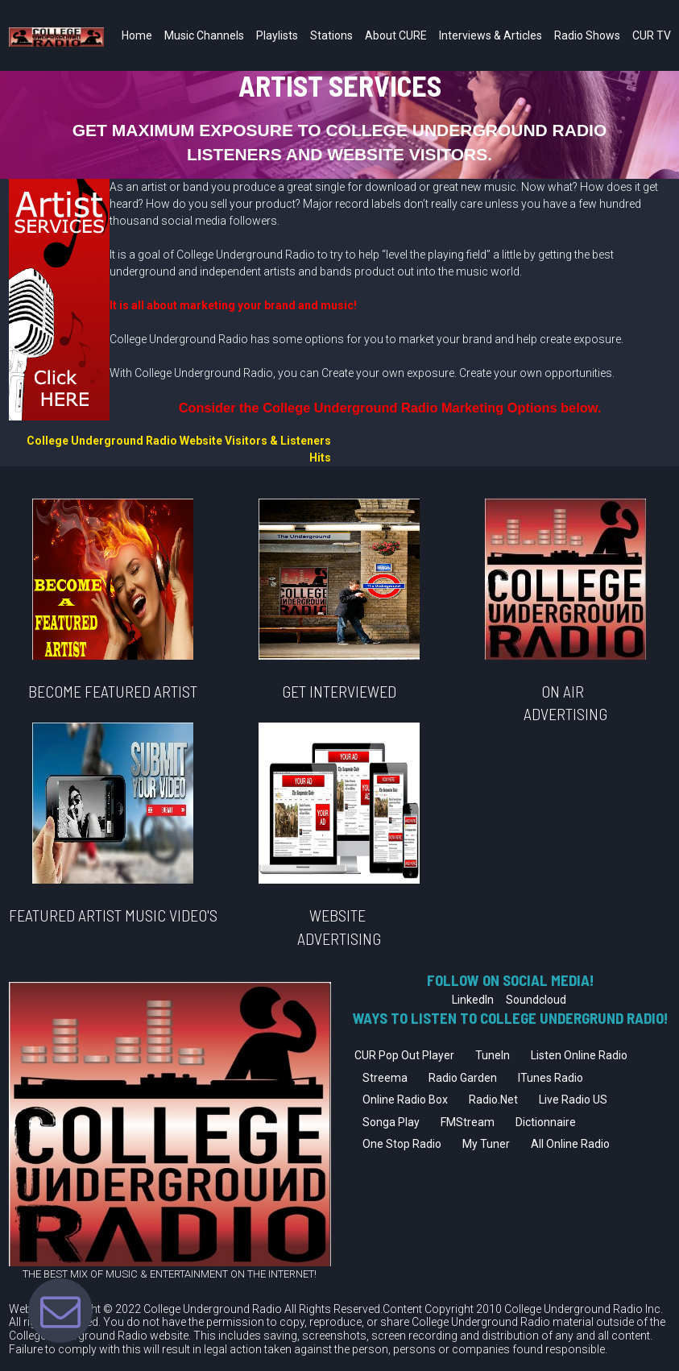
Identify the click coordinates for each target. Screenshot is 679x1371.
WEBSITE (339, 912)
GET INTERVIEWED (339, 690)
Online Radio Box (405, 1093)
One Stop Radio (401, 1138)
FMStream (468, 1116)
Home (137, 35)
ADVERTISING (339, 933)
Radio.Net (493, 1093)
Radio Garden (463, 1072)
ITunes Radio (550, 1072)
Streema (385, 1072)
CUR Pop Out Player (404, 1049)
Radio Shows (587, 35)
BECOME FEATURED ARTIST (112, 690)
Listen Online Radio (579, 1049)
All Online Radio (570, 1138)
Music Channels (204, 35)
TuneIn (492, 1049)
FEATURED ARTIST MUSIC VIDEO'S (113, 912)
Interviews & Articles (490, 35)
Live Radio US (573, 1093)
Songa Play (391, 1116)
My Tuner (486, 1138)
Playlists (277, 35)
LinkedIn (473, 994)
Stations (331, 35)
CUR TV (651, 35)
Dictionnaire (545, 1116)
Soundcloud (536, 994)
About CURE (396, 35)
